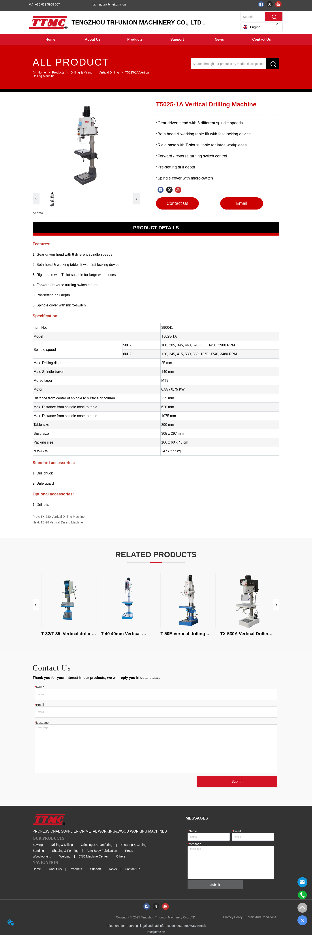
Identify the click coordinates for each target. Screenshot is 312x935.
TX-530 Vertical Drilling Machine (63, 516)
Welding (64, 856)
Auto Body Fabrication (101, 850)
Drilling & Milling (81, 72)
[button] (92, 39)
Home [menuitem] (50, 39)
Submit (236, 781)
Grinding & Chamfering (96, 844)
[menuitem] (92, 39)
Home (42, 72)
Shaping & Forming (65, 850)
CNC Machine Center (93, 856)
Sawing (38, 844)
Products (58, 72)
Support (95, 869)
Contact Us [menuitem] (261, 39)
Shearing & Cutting (133, 844)
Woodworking (42, 856)
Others (120, 856)
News (113, 869)
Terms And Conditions (261, 917)
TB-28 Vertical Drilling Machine (62, 522)
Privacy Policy (232, 917)
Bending (38, 850)
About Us (55, 869)
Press (129, 850)
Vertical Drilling (109, 72)
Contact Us (132, 869)
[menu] (156, 39)
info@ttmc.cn (156, 932)
